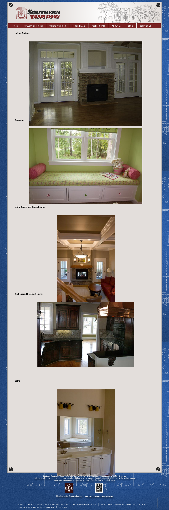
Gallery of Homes (33, 26)
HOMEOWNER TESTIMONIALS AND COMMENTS (36, 507)
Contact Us (145, 26)
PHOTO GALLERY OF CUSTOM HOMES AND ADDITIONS (48, 505)
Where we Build (58, 26)
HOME (20, 505)
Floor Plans (79, 26)
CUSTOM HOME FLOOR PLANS (84, 505)
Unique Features (22, 33)
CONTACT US (64, 507)
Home (15, 26)
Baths (17, 381)
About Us (117, 26)
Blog (130, 26)
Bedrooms (19, 120)
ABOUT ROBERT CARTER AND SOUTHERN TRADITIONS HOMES (124, 505)
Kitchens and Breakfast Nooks (28, 294)
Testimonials (98, 26)
